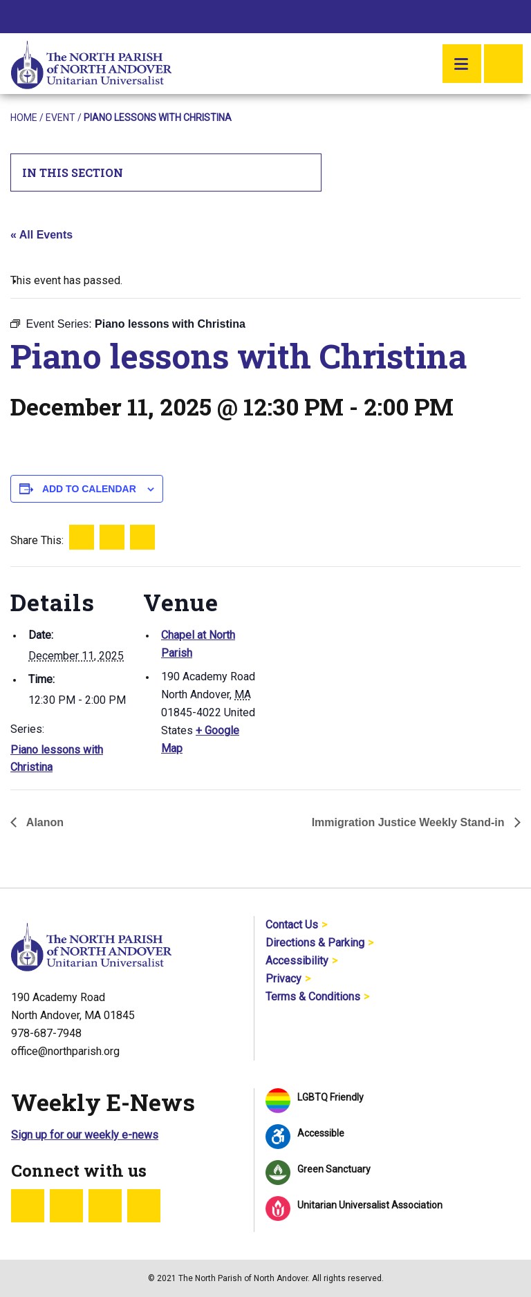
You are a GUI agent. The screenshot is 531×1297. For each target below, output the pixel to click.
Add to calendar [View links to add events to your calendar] (89, 488)
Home (23, 117)
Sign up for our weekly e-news (84, 1134)
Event (60, 117)
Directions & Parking (315, 942)
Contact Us (292, 924)
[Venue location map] (349, 662)
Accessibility (297, 960)
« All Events (41, 235)
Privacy (283, 978)
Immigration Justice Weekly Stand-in (409, 822)
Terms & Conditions (313, 996)
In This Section (166, 172)
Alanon (44, 822)
